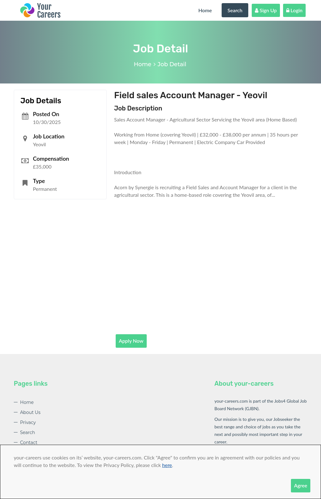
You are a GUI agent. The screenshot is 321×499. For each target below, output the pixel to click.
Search (235, 10)
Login (294, 10)
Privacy (28, 422)
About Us (30, 412)
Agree (300, 485)
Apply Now (131, 341)
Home (205, 10)
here (167, 465)
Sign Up (266, 10)
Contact (28, 442)
